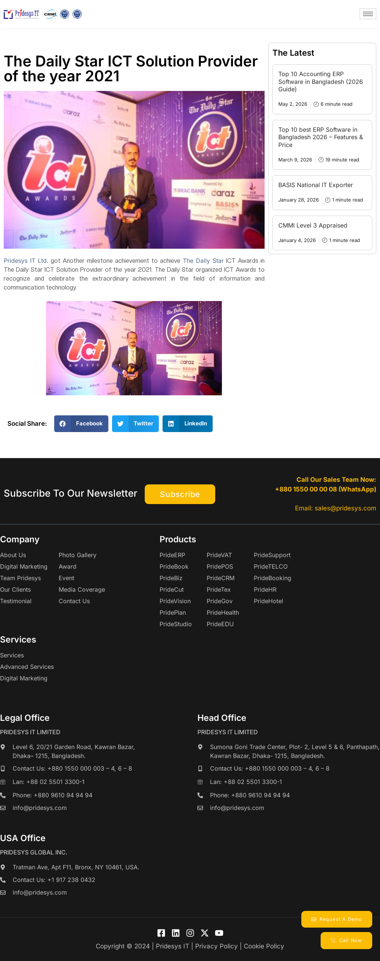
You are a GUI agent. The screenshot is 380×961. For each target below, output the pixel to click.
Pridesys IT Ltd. (26, 260)
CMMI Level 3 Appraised (312, 225)
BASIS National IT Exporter (315, 185)
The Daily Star (203, 260)
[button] (81, 423)
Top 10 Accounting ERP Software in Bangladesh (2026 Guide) (320, 81)
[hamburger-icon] (368, 14)
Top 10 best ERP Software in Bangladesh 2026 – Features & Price (320, 137)
